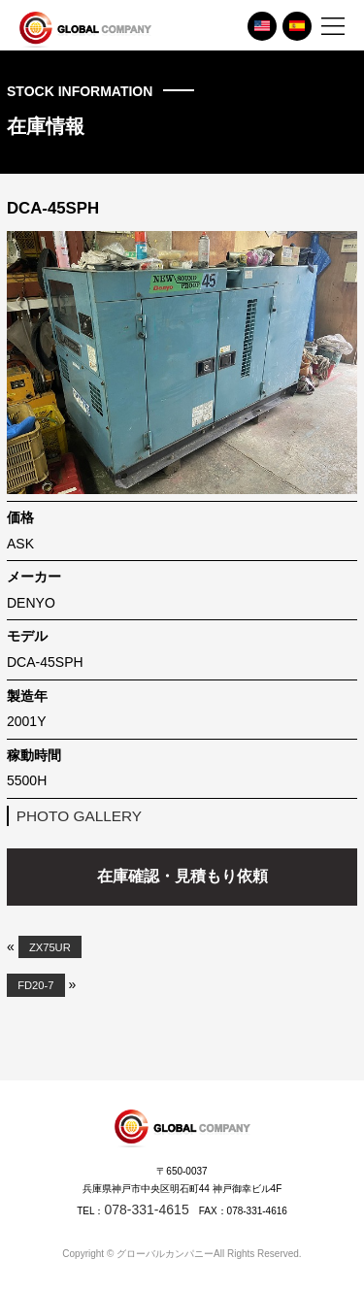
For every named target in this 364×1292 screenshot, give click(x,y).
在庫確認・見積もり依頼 (182, 876)
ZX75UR (50, 947)
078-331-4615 (146, 1209)
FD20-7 (35, 985)
